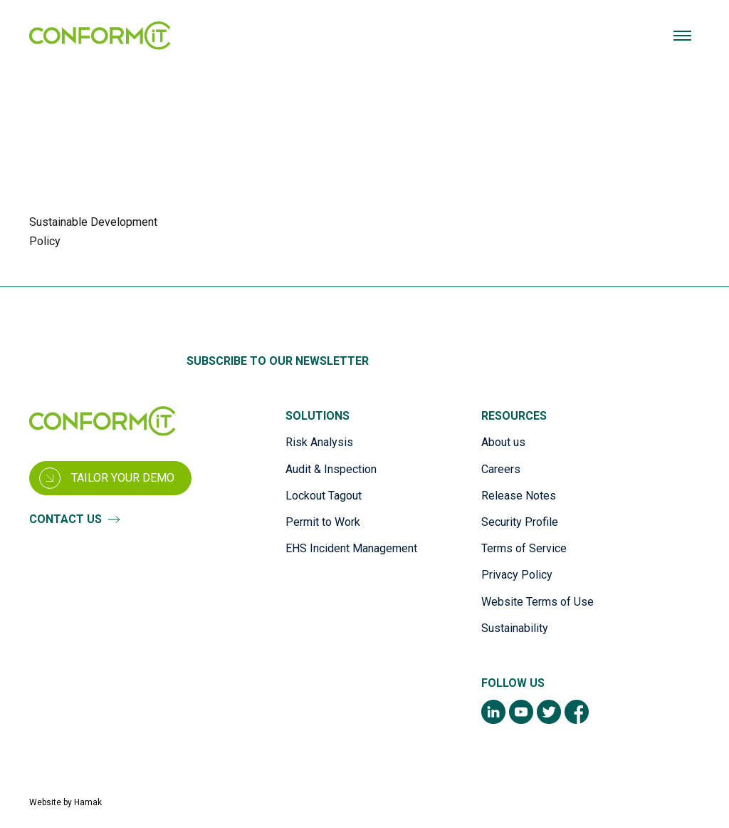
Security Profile (519, 522)
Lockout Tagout (323, 495)
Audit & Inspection (331, 469)
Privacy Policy (516, 575)
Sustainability (514, 628)
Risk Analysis (319, 443)
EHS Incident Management (351, 549)
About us (503, 443)
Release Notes (518, 495)
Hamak (88, 802)
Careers (500, 469)
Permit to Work (322, 522)
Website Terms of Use (537, 602)
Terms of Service (524, 549)
